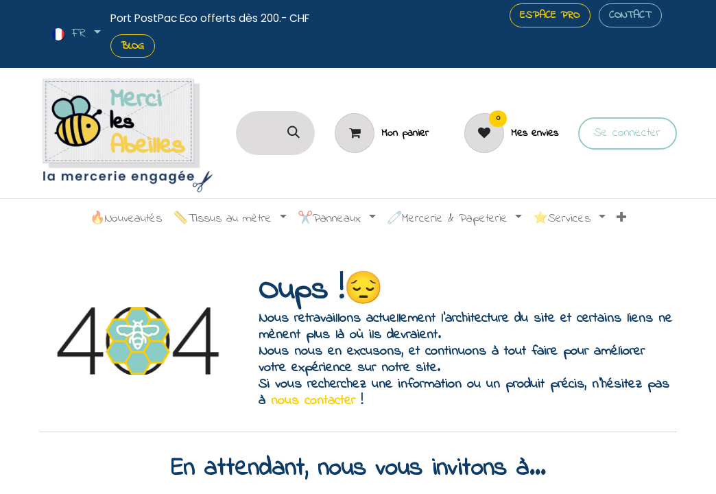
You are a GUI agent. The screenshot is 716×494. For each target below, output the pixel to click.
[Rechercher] (293, 133)
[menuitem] (125, 220)
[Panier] (381, 133)
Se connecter (627, 133)
